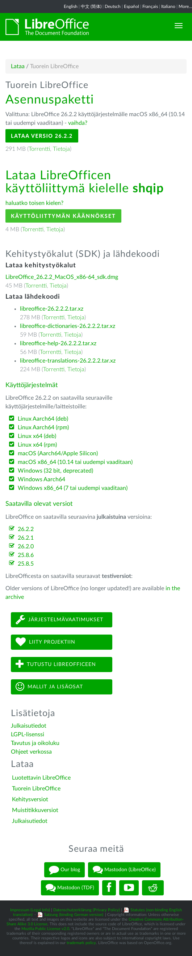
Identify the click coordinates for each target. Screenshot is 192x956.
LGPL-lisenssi (27, 734)
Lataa (18, 66)
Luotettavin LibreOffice (41, 778)
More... (185, 6)
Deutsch (113, 6)
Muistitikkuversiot (35, 810)
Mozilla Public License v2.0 (45, 929)
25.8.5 (26, 564)
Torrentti (39, 149)
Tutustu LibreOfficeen (56, 664)
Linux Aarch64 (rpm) (43, 427)
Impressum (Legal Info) (30, 910)
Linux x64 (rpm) (37, 445)
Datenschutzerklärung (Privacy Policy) (86, 910)
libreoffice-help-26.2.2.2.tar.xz (58, 343)
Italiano (168, 6)
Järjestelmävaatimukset (59, 619)
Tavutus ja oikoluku (35, 743)
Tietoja (61, 149)
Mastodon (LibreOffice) (124, 870)
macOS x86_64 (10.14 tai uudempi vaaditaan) (75, 462)
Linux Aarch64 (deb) (43, 419)
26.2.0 (26, 546)
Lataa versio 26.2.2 (42, 136)
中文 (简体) (91, 6)
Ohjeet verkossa (31, 752)
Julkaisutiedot (28, 726)
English (71, 6)
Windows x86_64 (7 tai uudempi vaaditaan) (73, 488)
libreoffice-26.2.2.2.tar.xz (51, 309)
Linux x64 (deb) (37, 436)
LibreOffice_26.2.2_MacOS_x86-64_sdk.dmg (61, 277)
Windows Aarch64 (41, 479)
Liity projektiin (45, 642)
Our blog (64, 870)
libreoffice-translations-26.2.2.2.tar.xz (68, 361)
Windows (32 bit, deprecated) (55, 471)
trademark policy (81, 943)
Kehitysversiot (30, 799)
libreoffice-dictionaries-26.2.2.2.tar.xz (67, 326)
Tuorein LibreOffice (36, 788)
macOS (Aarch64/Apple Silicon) (58, 453)
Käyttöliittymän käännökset (63, 216)
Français (150, 6)
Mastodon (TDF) (70, 888)
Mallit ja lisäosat (49, 686)
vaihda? (77, 123)
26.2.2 (26, 529)
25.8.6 (26, 555)
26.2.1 (26, 538)
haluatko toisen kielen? (34, 203)
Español (131, 6)
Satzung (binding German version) (73, 915)
